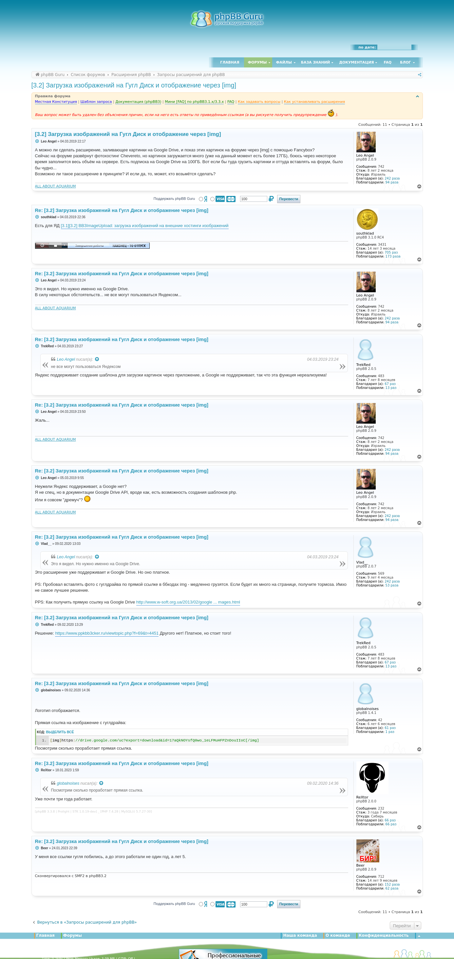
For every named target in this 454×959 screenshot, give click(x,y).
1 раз (390, 732)
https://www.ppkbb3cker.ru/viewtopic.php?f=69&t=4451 (107, 633)
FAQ (388, 62)
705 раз (391, 252)
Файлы (284, 62)
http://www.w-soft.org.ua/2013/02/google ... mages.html (188, 602)
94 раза (392, 182)
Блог (405, 62)
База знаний (315, 62)
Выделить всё (60, 732)
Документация (356, 62)
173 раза (393, 256)
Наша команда (300, 935)
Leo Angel (66, 359)
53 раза (392, 585)
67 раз (390, 384)
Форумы (257, 62)
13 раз (391, 388)
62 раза (392, 888)
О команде (338, 935)
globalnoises (68, 783)
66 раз (390, 820)
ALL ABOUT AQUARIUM (55, 186)
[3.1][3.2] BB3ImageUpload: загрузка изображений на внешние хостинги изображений (145, 225)
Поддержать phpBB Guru (174, 199)
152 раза (392, 884)
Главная (229, 62)
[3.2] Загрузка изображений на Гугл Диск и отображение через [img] (133, 85)
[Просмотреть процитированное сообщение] (97, 359)
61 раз (390, 728)
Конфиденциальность (384, 935)
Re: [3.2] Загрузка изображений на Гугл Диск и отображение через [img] (122, 210)
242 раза (392, 178)
